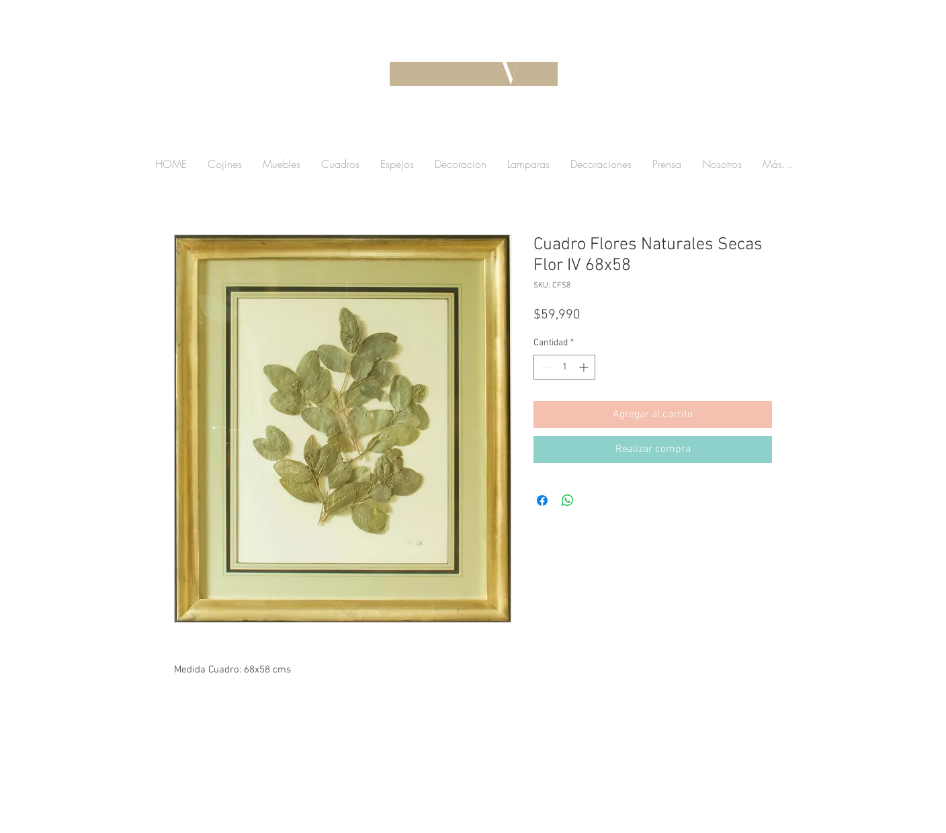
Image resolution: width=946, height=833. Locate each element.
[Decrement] (543, 367)
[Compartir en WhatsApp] (568, 500)
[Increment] (584, 367)
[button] (691, 130)
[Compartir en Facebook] (542, 500)
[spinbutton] (564, 367)
